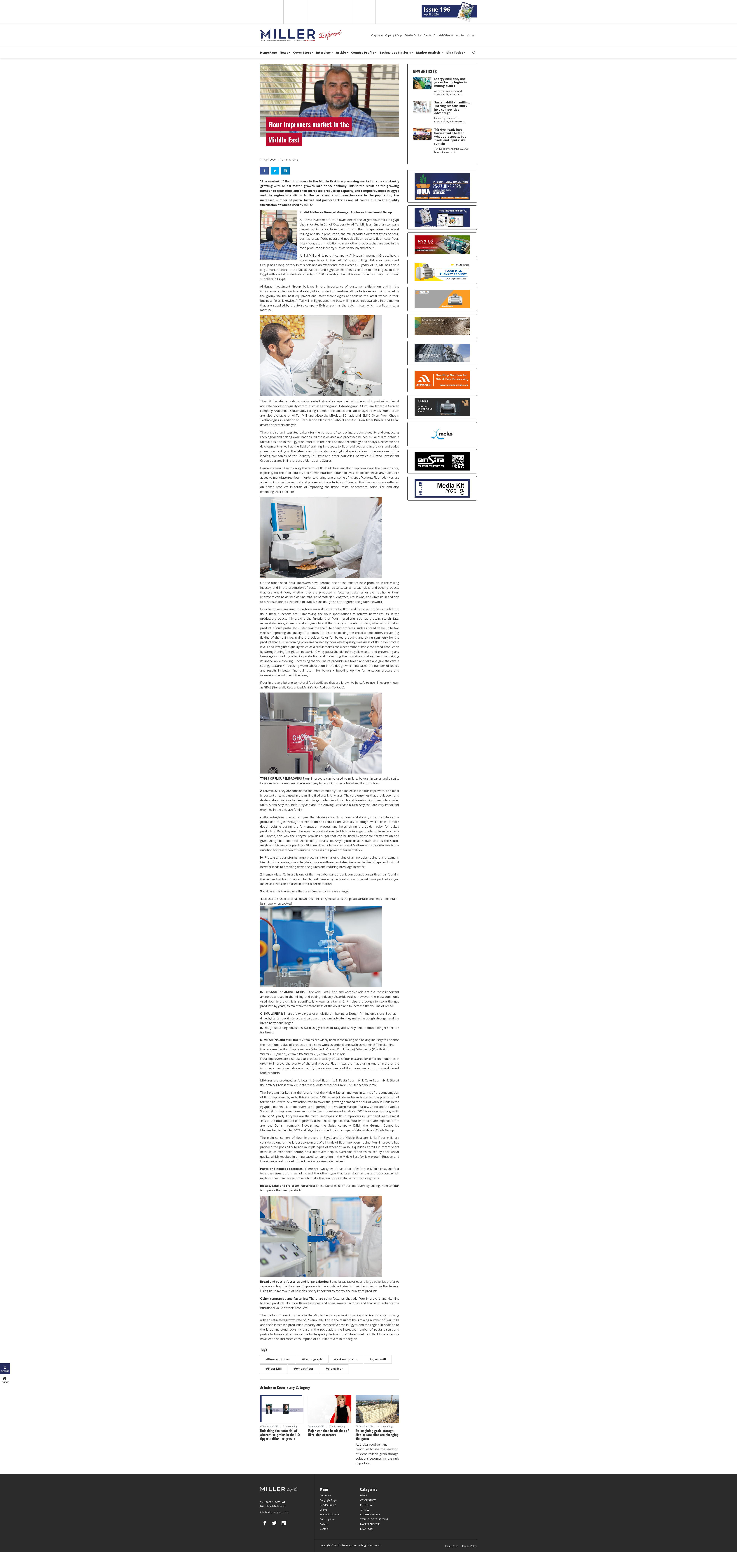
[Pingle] (442, 272)
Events (427, 35)
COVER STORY (368, 1500)
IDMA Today (366, 1528)
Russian (341, 12)
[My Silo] (442, 244)
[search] (474, 52)
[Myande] (442, 380)
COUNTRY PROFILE (370, 1514)
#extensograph (345, 1359)
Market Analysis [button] (428, 52)
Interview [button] (323, 52)
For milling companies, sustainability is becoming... (449, 119)
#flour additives (278, 1359)
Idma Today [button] (454, 52)
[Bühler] (442, 326)
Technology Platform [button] (395, 52)
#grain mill (377, 1359)
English (271, 12)
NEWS (363, 1495)
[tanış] (442, 407)
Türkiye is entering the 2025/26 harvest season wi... (451, 150)
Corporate (377, 35)
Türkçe (364, 12)
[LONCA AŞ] (442, 461)
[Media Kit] (442, 488)
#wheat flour (303, 1369)
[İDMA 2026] (442, 186)
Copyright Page (393, 35)
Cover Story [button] (302, 52)
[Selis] (442, 299)
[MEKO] (442, 434)
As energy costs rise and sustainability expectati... (448, 92)
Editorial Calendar (444, 35)
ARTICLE (364, 1509)
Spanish (295, 12)
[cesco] (442, 353)
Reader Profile (413, 35)
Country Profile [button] (362, 52)
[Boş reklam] (442, 217)
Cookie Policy (469, 1546)
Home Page (268, 52)
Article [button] (341, 52)
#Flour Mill (274, 1369)
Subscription (327, 1519)
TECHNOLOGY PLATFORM (374, 1519)
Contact (471, 35)
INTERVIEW (366, 1505)
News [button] (284, 52)
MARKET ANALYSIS (370, 1524)
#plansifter (334, 1369)
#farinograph (312, 1359)
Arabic (318, 12)
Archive (460, 35)
